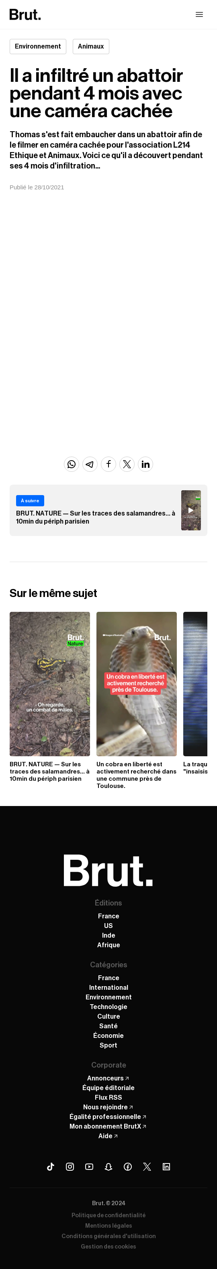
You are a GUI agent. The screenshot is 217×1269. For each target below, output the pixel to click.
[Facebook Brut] (128, 1167)
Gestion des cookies (108, 1247)
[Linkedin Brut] (166, 1167)
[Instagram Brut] (70, 1167)
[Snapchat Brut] (108, 1167)
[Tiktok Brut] (51, 1167)
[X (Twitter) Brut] (147, 1167)
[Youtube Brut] (89, 1167)
